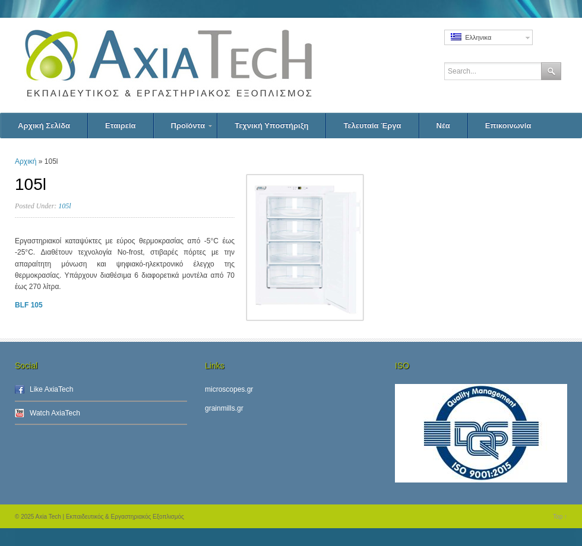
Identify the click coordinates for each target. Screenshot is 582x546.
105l (64, 206)
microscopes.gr (229, 389)
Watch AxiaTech (55, 413)
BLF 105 (29, 305)
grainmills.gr (224, 408)
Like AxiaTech (51, 389)
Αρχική (25, 161)
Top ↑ (560, 516)
